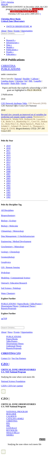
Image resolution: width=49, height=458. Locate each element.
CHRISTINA (11, 421)
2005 (8, 178)
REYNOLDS (11, 430)
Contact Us (5, 358)
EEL (8, 423)
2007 (8, 174)
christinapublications (10, 67)
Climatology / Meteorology (12, 231)
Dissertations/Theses (9, 306)
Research (11, 40)
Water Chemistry (8, 293)
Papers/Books (23, 304)
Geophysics (6, 262)
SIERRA (10, 435)
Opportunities (27, 31)
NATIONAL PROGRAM (17, 411)
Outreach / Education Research (14, 283)
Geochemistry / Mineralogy (12, 247)
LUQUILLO (11, 428)
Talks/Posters (35, 304)
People (10, 52)
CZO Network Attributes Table (14, 103)
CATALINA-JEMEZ (15, 419)
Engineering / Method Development (16, 241)
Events (17, 31)
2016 (8, 153)
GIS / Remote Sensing (10, 267)
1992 (8, 197)
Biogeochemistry (8, 215)
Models (10, 47)
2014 (8, 157)
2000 (8, 188)
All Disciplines (7, 210)
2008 (8, 171)
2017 (8, 150)
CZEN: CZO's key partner (12, 386)
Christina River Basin (13, 20)
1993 (8, 195)
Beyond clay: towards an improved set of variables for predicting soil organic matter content (23, 115)
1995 (8, 192)
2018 (8, 148)
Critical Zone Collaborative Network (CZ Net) (26, 10)
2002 (8, 185)
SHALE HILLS (12, 433)
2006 (8, 176)
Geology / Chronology (10, 252)
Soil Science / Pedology (11, 288)
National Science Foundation (13, 381)
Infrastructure (12, 43)
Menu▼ (4, 4)
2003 (8, 183)
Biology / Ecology (8, 221)
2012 (8, 162)
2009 (8, 169)
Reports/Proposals (8, 308)
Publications (12, 50)
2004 (8, 181)
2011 (8, 164)
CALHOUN (11, 416)
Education (11, 54)
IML (8, 426)
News (10, 31)
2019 (8, 146)
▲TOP (4, 318)
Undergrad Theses (27, 306)
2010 (8, 167)
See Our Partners (19, 358)
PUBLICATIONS (8, 304)
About (3, 31)
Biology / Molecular (9, 226)
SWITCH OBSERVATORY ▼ (19, 26)
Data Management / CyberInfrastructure (17, 236)
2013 (8, 160)
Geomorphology (8, 257)
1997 (8, 190)
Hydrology (5, 273)
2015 (8, 155)
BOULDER (11, 414)
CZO (11, 353)
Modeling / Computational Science (15, 278)
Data (9, 45)
